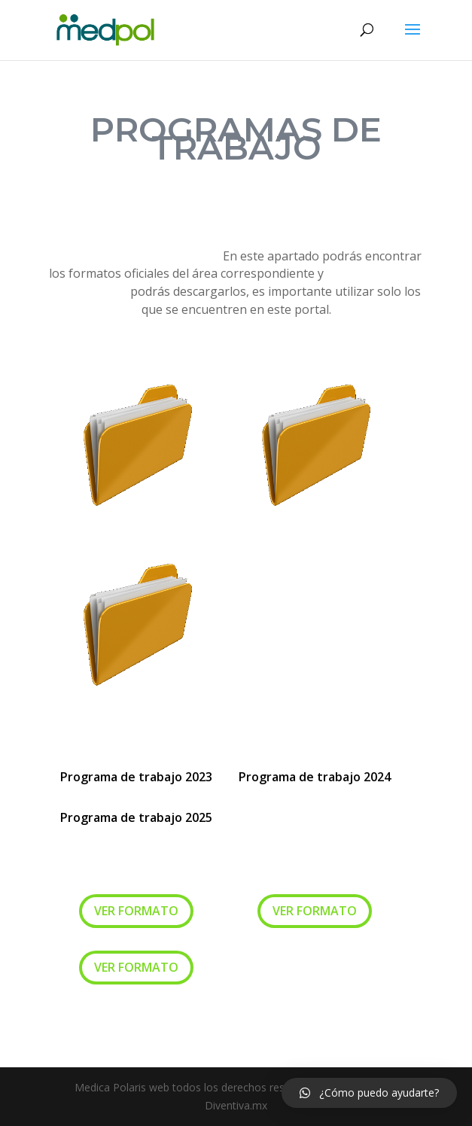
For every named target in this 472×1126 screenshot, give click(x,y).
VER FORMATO (136, 910)
